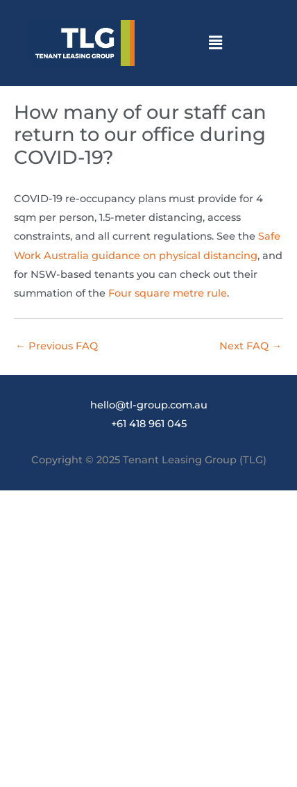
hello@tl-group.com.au (148, 405)
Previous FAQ (56, 346)
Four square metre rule (167, 293)
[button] (215, 43)
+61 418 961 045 (149, 423)
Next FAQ (250, 346)
